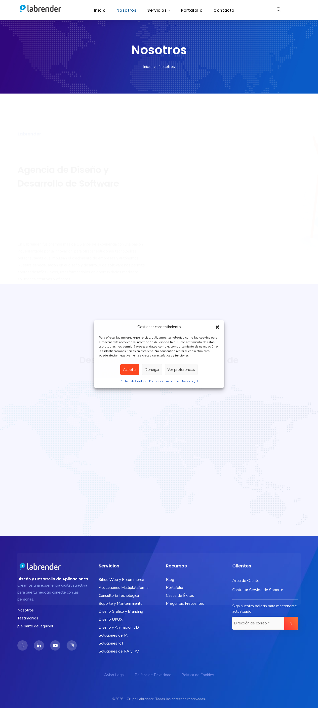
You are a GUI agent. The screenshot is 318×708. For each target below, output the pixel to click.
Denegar (152, 369)
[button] (217, 326)
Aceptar (130, 369)
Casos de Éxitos (180, 595)
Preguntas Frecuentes (185, 603)
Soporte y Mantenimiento (121, 603)
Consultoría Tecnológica (119, 595)
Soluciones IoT (111, 643)
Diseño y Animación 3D (119, 627)
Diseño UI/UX (110, 619)
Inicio (100, 10)
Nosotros (126, 10)
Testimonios (27, 618)
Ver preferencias (181, 369)
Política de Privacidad (164, 381)
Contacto (224, 10)
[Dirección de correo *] (265, 623)
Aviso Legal (190, 381)
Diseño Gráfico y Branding (121, 611)
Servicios (157, 10)
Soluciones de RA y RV (119, 651)
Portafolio (191, 10)
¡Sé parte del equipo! (35, 626)
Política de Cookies (133, 381)
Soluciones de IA (113, 635)
